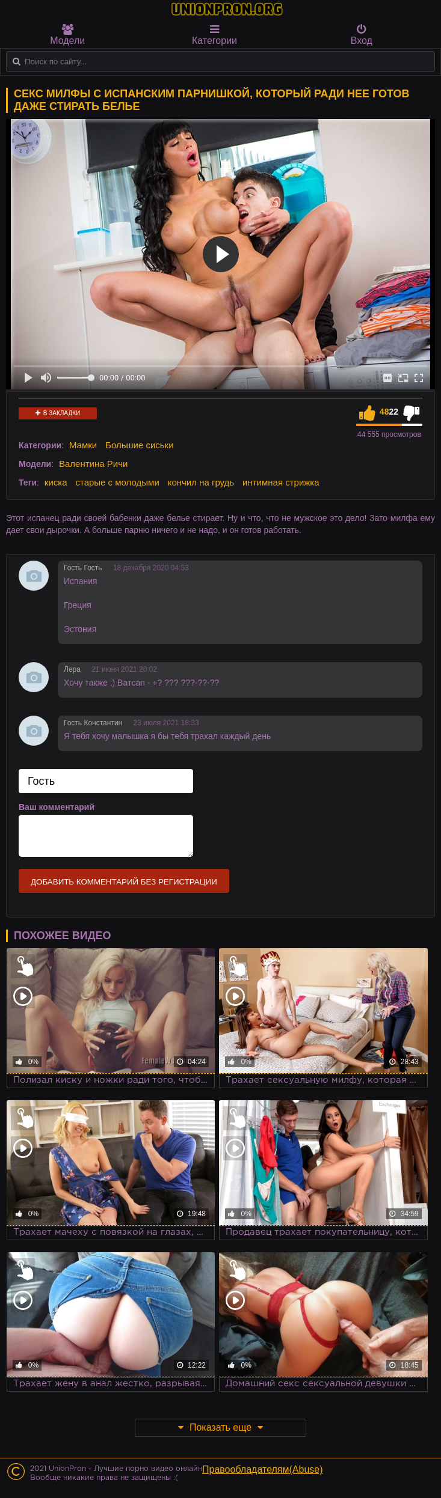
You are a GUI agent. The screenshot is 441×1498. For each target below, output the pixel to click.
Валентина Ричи (93, 463)
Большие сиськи (139, 445)
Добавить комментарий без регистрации (124, 881)
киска (56, 482)
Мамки (83, 445)
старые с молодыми (117, 482)
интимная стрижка (280, 482)
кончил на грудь (201, 482)
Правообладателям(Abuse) (262, 1469)
